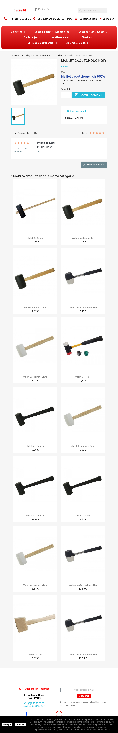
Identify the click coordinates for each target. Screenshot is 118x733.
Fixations (88, 37)
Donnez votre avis (93, 164)
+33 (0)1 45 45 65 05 (20, 18)
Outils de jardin (33, 37)
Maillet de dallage (35, 238)
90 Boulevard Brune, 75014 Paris (55, 18)
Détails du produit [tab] (76, 111)
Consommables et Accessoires (51, 32)
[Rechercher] (92, 10)
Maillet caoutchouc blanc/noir (83, 307)
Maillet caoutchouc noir (83, 238)
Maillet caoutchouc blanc (35, 376)
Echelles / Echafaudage (93, 31)
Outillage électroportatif (42, 42)
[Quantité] (64, 95)
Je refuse (20, 724)
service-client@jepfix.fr (34, 706)
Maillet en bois (35, 654)
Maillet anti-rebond (35, 446)
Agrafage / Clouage (78, 42)
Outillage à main (62, 37)
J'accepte (7, 724)
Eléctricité (18, 31)
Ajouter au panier (88, 94)
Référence (71, 118)
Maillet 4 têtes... (83, 376)
